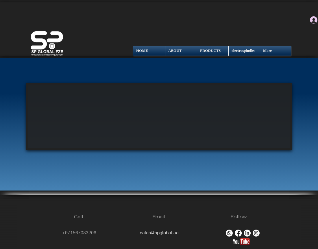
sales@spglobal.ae (159, 232)
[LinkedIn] (247, 233)
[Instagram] (256, 233)
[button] (159, 116)
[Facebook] (238, 233)
